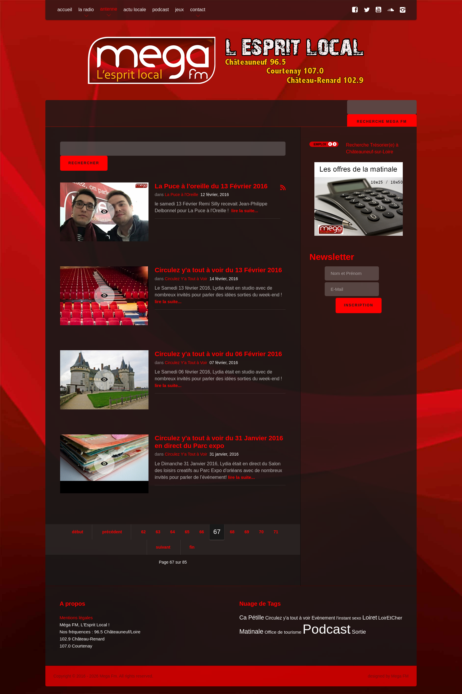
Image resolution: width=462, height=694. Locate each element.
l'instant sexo (348, 618)
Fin (191, 547)
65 (187, 531)
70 (261, 531)
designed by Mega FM (388, 676)
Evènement (323, 617)
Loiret (369, 617)
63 (158, 531)
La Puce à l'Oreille (181, 194)
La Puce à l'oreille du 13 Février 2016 (211, 186)
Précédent (112, 531)
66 (201, 531)
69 (247, 531)
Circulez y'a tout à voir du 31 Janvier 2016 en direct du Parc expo (219, 441)
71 (276, 531)
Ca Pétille (251, 617)
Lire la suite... (244, 210)
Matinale (251, 631)
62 (143, 531)
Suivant (163, 547)
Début (77, 531)
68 (232, 531)
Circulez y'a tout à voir (287, 617)
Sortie (359, 632)
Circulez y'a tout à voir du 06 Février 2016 (218, 354)
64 (172, 531)
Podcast (327, 629)
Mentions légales (76, 617)
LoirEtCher (390, 618)
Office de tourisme (283, 632)
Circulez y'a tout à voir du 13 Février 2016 (218, 270)
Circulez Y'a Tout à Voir (186, 278)
